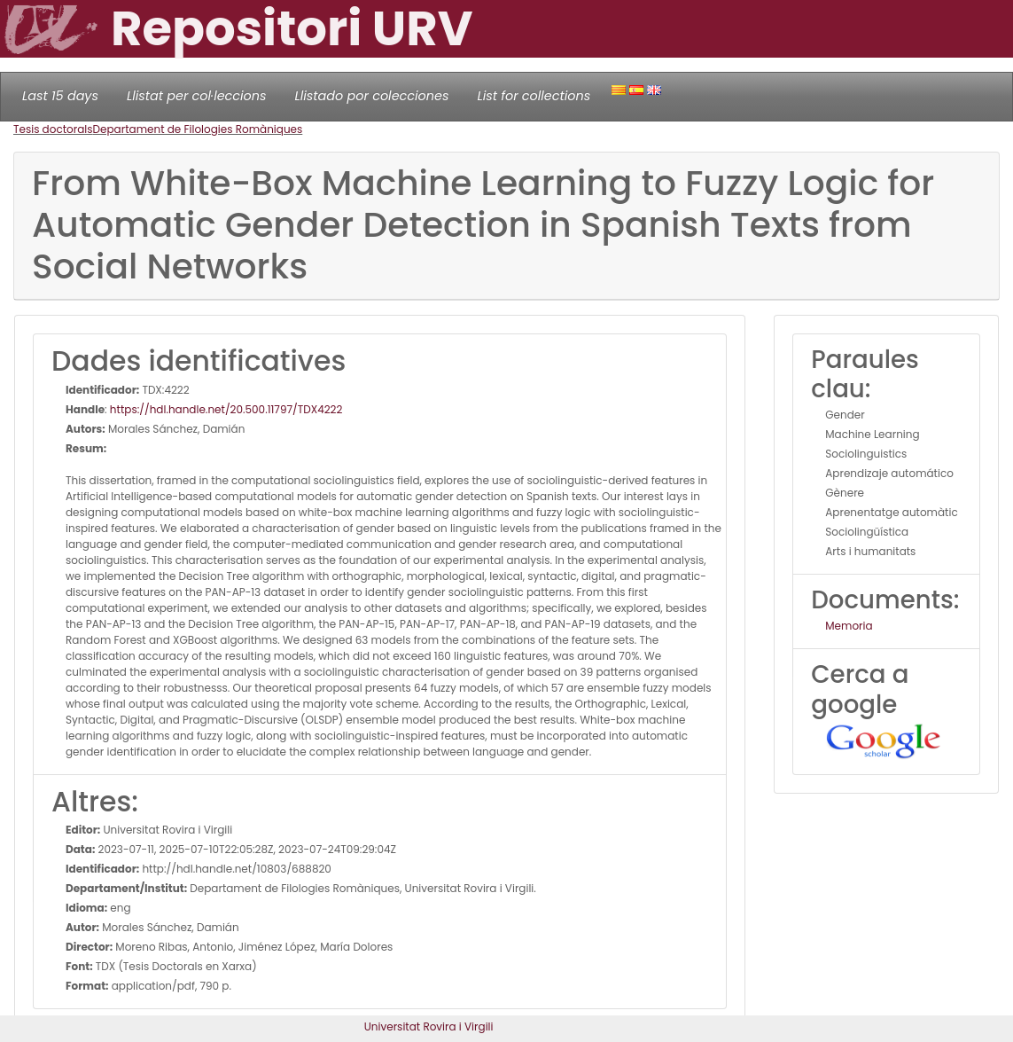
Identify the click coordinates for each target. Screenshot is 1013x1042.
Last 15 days (60, 96)
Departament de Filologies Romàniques (198, 129)
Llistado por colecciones (372, 96)
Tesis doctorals (53, 129)
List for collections (533, 96)
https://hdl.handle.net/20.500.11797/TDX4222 (226, 409)
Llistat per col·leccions (197, 96)
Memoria (848, 625)
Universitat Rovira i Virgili (429, 1026)
